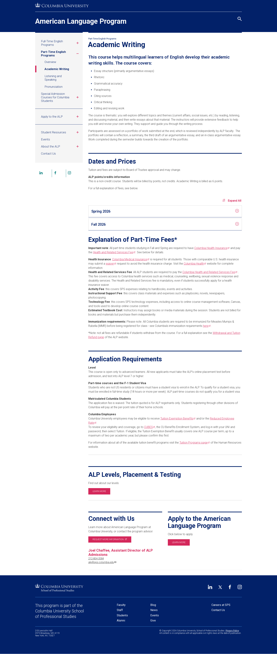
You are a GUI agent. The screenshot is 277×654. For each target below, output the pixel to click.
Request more (109, 539)
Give (153, 620)
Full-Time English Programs (60, 43)
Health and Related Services (114, 252)
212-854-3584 (96, 558)
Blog (153, 605)
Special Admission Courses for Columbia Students (60, 97)
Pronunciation (54, 86)
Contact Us (48, 153)
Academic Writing (57, 69)
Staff (120, 610)
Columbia (194, 263)
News (154, 610)
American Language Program (80, 21)
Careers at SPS (220, 605)
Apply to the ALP (60, 116)
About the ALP (60, 146)
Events (45, 139)
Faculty (121, 605)
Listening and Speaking (53, 77)
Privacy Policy (232, 630)
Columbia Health (211, 248)
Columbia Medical (130, 259)
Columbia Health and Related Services (209, 272)
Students (122, 615)
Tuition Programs (194, 442)
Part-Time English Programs (60, 53)
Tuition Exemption (177, 418)
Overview (50, 62)
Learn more (99, 491)
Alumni (121, 620)
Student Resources (60, 132)
